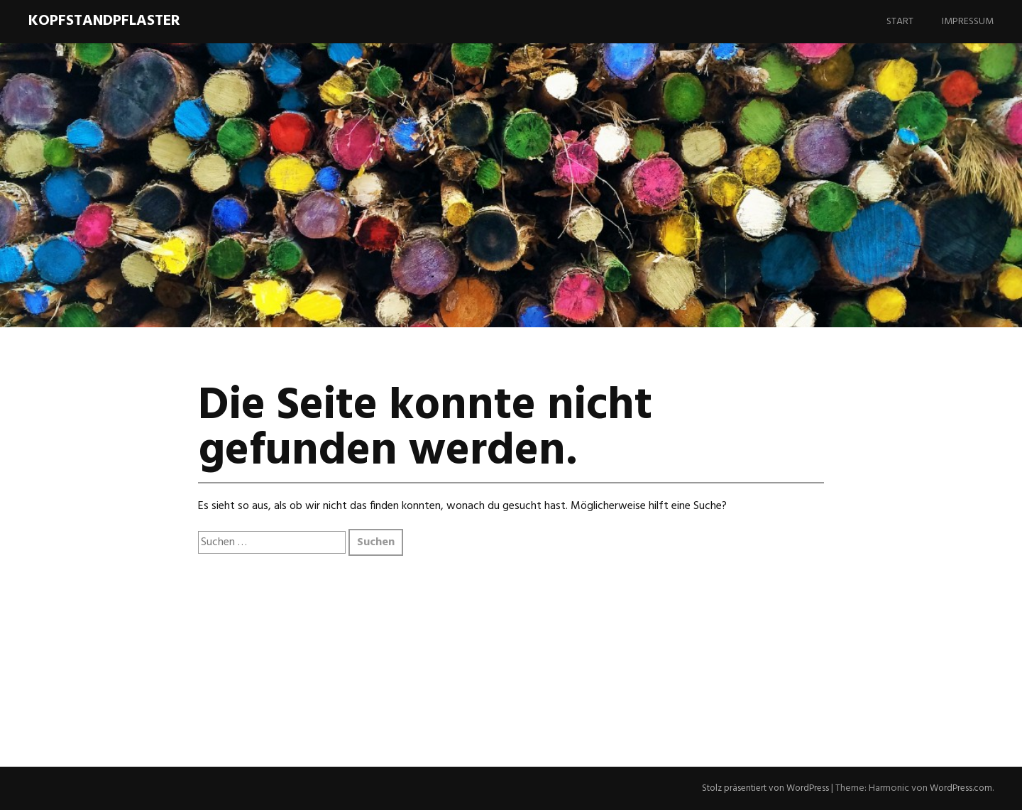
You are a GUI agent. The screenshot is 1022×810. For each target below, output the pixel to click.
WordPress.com (959, 788)
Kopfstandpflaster (104, 21)
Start (899, 21)
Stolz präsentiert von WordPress (756, 788)
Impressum (968, 21)
